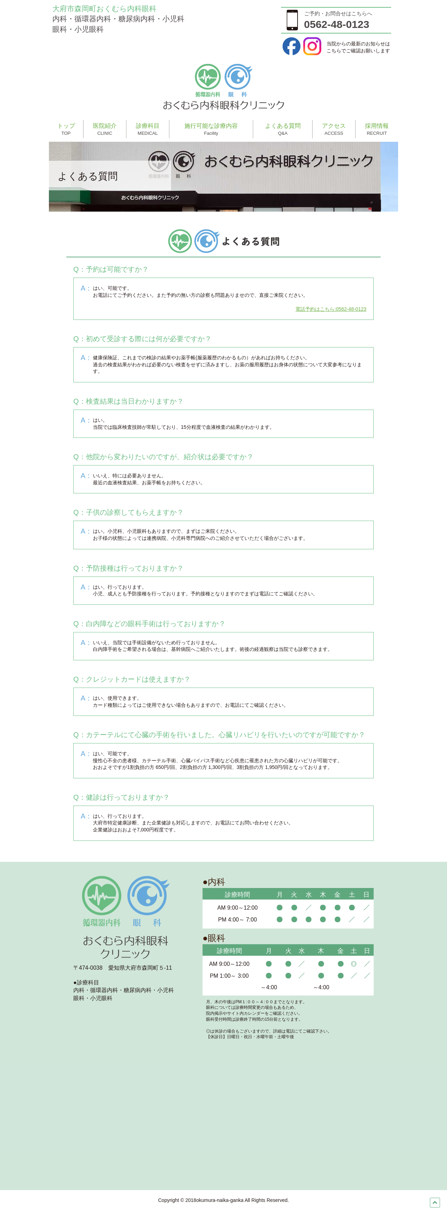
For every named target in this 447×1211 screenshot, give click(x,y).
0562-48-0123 (336, 24)
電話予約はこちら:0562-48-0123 (330, 309)
